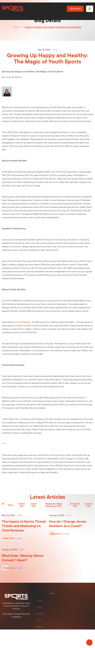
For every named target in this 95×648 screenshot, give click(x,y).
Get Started (75, 9)
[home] (13, 9)
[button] (89, 9)
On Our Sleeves (22, 322)
